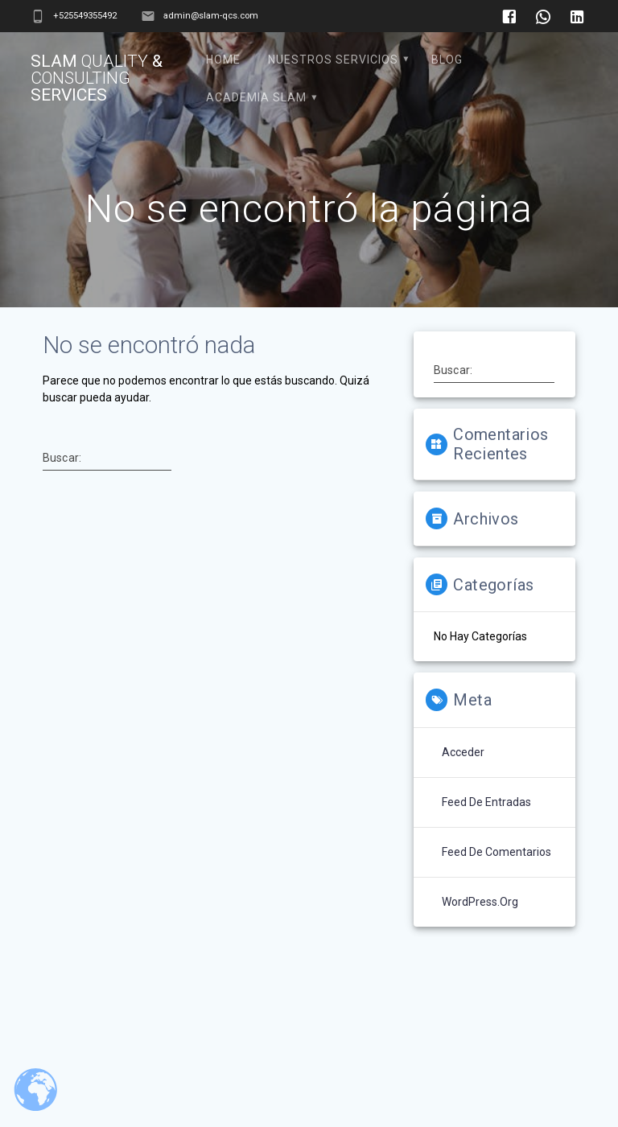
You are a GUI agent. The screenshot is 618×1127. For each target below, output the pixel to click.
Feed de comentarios (496, 851)
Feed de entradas (486, 802)
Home (223, 59)
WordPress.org (480, 901)
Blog (447, 59)
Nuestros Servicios (333, 59)
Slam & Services (97, 78)
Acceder (463, 752)
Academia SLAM (256, 97)
